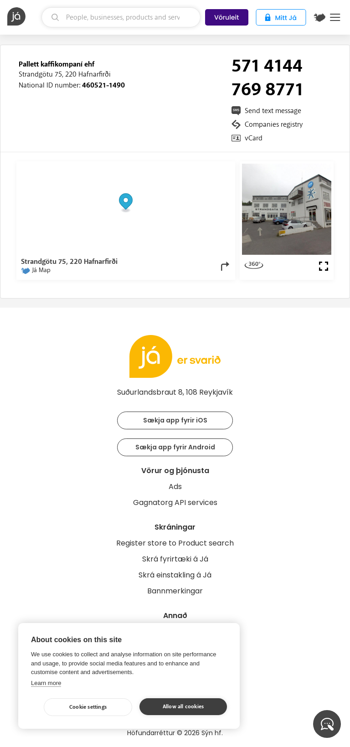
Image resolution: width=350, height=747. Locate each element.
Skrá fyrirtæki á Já (175, 559)
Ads (175, 486)
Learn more (46, 683)
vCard (253, 138)
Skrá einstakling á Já (175, 575)
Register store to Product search (175, 543)
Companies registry (274, 124)
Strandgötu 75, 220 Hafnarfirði (65, 74)
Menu (335, 17)
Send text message (273, 110)
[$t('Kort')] (319, 17)
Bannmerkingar (175, 591)
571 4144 (267, 66)
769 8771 (268, 90)
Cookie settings (88, 707)
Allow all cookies (183, 706)
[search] (121, 17)
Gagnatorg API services (175, 502)
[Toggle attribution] (222, 173)
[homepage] (23, 16)
